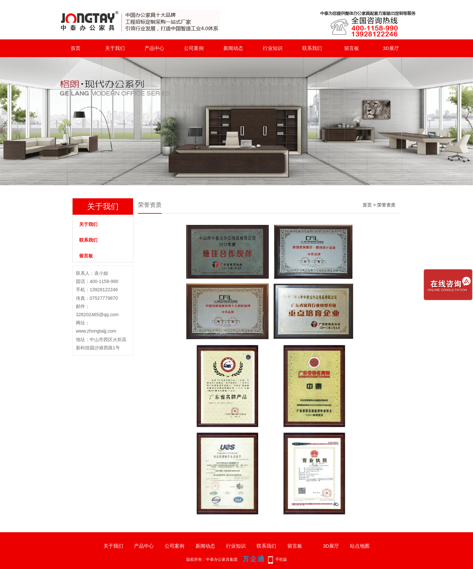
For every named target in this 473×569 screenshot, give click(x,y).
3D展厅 (391, 48)
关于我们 (115, 48)
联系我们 (312, 48)
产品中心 (154, 48)
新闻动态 (233, 48)
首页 (75, 48)
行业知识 (272, 48)
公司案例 (194, 48)
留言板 (351, 48)
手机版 (281, 559)
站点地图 (360, 546)
